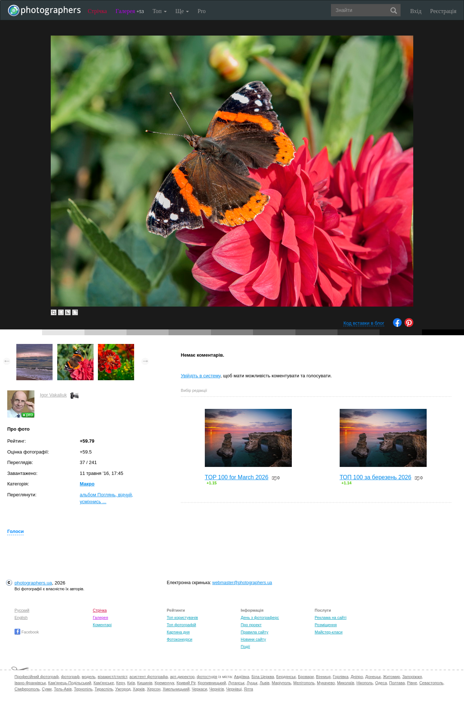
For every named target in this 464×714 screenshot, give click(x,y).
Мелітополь (304, 683)
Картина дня (178, 632)
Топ (160, 11)
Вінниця (323, 676)
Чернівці (234, 689)
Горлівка (340, 676)
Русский (21, 610)
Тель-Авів (63, 689)
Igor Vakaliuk (53, 395)
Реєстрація (443, 11)
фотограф (70, 676)
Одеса (381, 683)
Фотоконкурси (179, 639)
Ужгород (122, 689)
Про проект (251, 625)
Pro (202, 11)
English (21, 617)
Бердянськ (286, 676)
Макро (87, 484)
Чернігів (216, 689)
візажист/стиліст (112, 676)
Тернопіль (83, 689)
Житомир (391, 676)
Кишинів (144, 683)
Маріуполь (281, 683)
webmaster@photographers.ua (242, 582)
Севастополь (431, 683)
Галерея (130, 11)
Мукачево (326, 683)
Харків (139, 689)
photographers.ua (33, 583)
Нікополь (364, 683)
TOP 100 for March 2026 (237, 477)
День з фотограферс (260, 617)
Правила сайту (254, 632)
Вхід (416, 11)
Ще (182, 11)
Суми (46, 689)
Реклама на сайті (331, 617)
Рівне (412, 683)
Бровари (306, 676)
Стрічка (97, 11)
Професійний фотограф (36, 676)
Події (245, 646)
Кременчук (164, 683)
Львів (264, 683)
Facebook (26, 632)
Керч (120, 683)
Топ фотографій (181, 625)
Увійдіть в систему (201, 375)
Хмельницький (176, 689)
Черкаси (199, 689)
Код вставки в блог (363, 323)
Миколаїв (346, 683)
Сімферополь (27, 689)
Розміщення (326, 625)
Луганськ (236, 683)
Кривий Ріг (186, 683)
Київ (131, 683)
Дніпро (357, 676)
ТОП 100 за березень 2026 (375, 477)
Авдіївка (241, 676)
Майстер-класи (329, 632)
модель (89, 676)
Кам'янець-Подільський (69, 683)
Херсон (153, 689)
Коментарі (102, 625)
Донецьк (373, 676)
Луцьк (251, 683)
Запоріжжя (412, 676)
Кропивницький (212, 683)
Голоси (15, 531)
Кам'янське (104, 683)
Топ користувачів (182, 617)
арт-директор (182, 676)
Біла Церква (263, 676)
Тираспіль (104, 689)
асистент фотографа (148, 676)
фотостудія (207, 676)
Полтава (397, 683)
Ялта (248, 689)
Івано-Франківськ (30, 683)
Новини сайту (253, 639)
